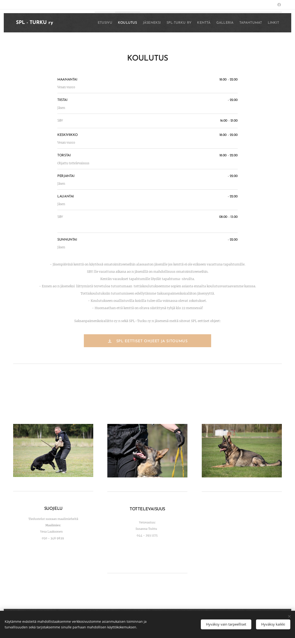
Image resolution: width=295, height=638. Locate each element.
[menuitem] (100, 22)
